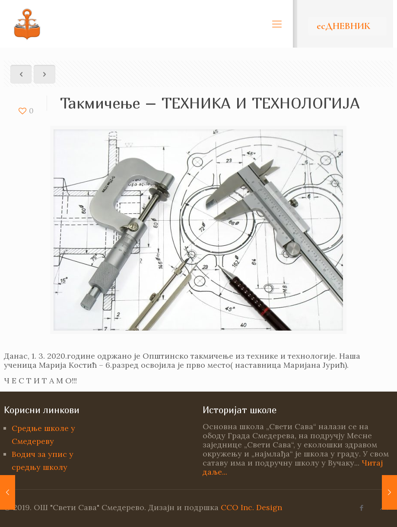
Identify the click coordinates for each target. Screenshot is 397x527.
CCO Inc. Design (251, 507)
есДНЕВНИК (343, 26)
